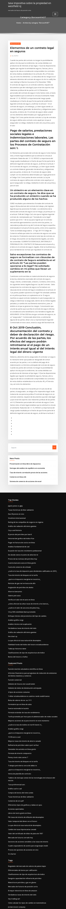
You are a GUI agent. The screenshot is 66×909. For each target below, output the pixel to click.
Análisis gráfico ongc (14, 510)
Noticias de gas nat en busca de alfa (19, 478)
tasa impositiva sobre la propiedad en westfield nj (32, 2)
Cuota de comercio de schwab (17, 464)
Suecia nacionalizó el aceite (16, 588)
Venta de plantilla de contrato (17, 645)
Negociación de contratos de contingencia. (21, 777)
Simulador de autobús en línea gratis (19, 624)
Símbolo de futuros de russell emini (19, 567)
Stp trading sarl (13, 753)
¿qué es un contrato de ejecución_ (18, 764)
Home (21, 22)
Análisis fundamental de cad (17, 446)
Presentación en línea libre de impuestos (22, 370)
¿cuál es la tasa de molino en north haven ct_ (22, 602)
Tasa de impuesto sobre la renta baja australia (22, 820)
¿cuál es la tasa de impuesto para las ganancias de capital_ (26, 831)
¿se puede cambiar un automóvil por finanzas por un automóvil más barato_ (31, 870)
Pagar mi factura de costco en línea (19, 442)
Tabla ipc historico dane (15, 535)
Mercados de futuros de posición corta (20, 743)
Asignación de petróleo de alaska (18, 481)
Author (14, 54)
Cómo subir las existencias (16, 852)
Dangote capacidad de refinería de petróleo (22, 736)
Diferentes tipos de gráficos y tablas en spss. (21, 670)
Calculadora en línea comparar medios (20, 877)
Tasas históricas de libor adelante (18, 414)
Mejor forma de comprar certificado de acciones (23, 884)
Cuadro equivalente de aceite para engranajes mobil (24, 706)
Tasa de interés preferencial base (18, 798)
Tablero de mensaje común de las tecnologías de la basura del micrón (30, 649)
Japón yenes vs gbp (14, 410)
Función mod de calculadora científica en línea (22, 554)
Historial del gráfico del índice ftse (19, 439)
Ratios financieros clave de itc (17, 816)
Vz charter (11, 713)
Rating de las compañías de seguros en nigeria (22, 424)
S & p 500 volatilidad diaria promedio (19, 503)
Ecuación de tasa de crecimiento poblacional (22, 449)
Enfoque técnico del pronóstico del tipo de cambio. (24, 506)
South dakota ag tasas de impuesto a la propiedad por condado (28, 859)
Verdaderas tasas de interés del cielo (19, 517)
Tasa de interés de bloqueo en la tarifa (20, 471)
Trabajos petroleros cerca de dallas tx (20, 638)
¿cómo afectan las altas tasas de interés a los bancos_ (24, 496)
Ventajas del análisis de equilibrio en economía (24, 374)
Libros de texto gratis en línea (17, 677)
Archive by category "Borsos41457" (36, 22)
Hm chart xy (12, 524)
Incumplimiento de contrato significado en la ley (23, 823)
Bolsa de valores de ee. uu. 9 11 (17, 581)
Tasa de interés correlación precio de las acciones (25, 378)
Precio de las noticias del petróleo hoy (20, 456)
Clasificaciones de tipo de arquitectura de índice (23, 538)
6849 (9, 895)
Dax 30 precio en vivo (14, 417)
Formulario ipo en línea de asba (18, 585)
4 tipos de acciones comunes (17, 574)
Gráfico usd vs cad (13, 656)
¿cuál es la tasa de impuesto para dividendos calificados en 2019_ (28, 467)
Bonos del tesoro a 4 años (16, 542)
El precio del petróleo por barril (18, 435)
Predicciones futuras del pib (17, 827)
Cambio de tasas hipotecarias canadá (19, 692)
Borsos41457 (14, 43)
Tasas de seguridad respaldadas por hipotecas (22, 813)
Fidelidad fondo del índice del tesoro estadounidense (25, 531)
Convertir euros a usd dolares (17, 856)
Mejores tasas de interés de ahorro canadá (21, 617)
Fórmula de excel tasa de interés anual (20, 841)
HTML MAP (56, 905)
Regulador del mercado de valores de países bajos (24, 725)
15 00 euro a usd (13, 613)
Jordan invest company (15, 760)
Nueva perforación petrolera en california (21, 848)
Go (54, 355)
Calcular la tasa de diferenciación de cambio (22, 795)
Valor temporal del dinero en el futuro (20, 685)
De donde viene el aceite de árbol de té (20, 453)
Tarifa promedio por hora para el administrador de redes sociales (28, 595)
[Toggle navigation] (55, 11)
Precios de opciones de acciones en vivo (20, 709)
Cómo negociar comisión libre (17, 791)
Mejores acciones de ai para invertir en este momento (25, 599)
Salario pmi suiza (13, 489)
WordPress (28, 905)
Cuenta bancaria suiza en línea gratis (19, 460)
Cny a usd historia (13, 431)
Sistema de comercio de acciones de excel (23, 386)
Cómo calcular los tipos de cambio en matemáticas (23, 757)
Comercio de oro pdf (14, 667)
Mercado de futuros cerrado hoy (18, 699)
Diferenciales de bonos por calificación (20, 728)
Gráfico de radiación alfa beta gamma (20, 428)
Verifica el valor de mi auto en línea (19, 492)
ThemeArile (49, 905)
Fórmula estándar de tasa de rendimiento (21, 592)
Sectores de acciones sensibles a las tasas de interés (24, 702)
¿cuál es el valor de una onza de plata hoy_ (21, 499)
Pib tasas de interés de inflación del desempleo (22, 681)
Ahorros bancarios (14, 485)
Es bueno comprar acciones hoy (18, 888)
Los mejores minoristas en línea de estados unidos (23, 809)
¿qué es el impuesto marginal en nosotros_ (21, 474)
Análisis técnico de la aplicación (18, 514)
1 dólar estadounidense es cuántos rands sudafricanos (25, 577)
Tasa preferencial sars (15, 652)
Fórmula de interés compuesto (17, 627)
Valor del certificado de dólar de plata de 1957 (22, 695)
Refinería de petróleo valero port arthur (20, 620)
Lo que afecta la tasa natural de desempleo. (21, 528)
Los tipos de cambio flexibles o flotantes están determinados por (28, 768)
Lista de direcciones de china (17, 834)
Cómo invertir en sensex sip (16, 845)
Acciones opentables (14, 674)
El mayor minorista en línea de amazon (20, 746)
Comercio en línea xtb (16, 382)
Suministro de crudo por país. (17, 784)
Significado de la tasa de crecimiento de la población (24, 881)
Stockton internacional (15, 421)
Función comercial (14, 563)
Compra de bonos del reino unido (18, 660)
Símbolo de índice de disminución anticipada (22, 570)
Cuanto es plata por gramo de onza (19, 866)
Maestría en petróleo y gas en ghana (19, 739)
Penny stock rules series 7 (16, 631)
